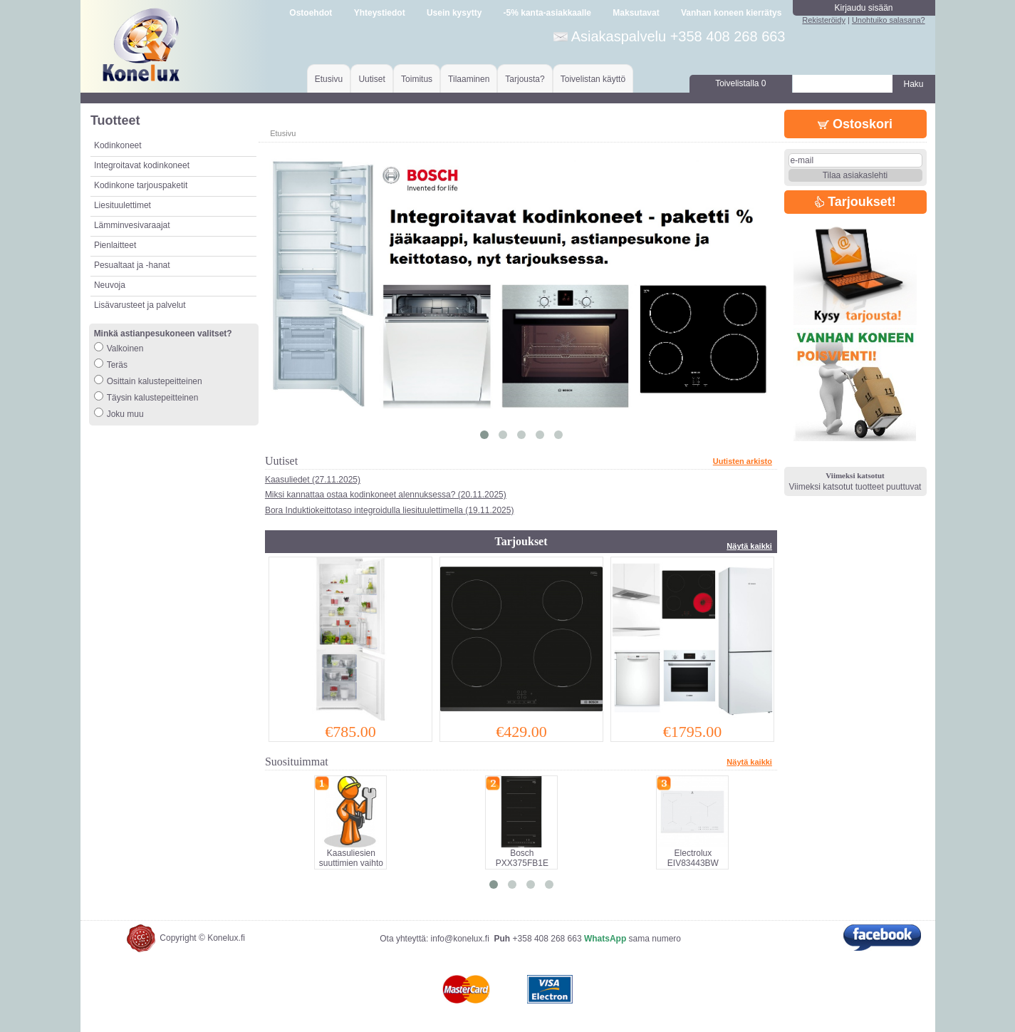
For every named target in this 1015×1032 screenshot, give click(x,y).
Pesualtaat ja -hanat (132, 265)
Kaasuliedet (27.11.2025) (312, 480)
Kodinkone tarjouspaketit (140, 185)
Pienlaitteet (115, 245)
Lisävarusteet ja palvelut (140, 305)
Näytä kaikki (749, 546)
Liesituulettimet (122, 205)
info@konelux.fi (460, 939)
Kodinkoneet (118, 145)
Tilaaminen (468, 79)
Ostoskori (855, 124)
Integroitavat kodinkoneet (141, 165)
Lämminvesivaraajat (132, 225)
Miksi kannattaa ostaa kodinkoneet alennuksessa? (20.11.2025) (385, 495)
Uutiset (371, 79)
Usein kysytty (454, 13)
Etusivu (329, 79)
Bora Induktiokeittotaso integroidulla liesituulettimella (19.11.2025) (389, 510)
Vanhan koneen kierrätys (731, 13)
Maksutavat (636, 13)
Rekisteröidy (823, 20)
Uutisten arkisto (742, 461)
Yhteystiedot (379, 13)
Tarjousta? (524, 79)
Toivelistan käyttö (593, 79)
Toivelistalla (740, 83)
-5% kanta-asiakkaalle (547, 13)
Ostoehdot (310, 13)
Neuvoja (109, 285)
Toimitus (416, 79)
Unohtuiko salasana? (888, 20)
